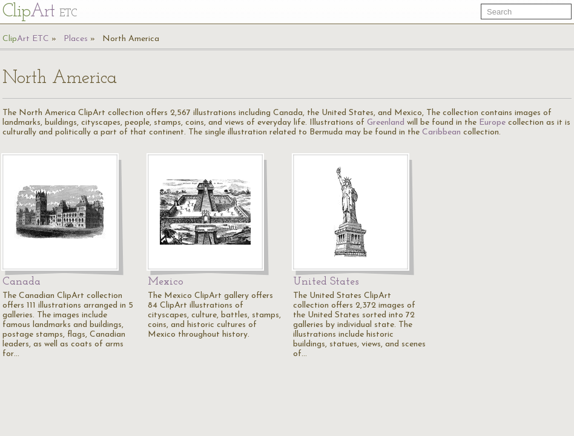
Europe (492, 122)
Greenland (385, 122)
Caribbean (441, 132)
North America (130, 39)
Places (76, 39)
